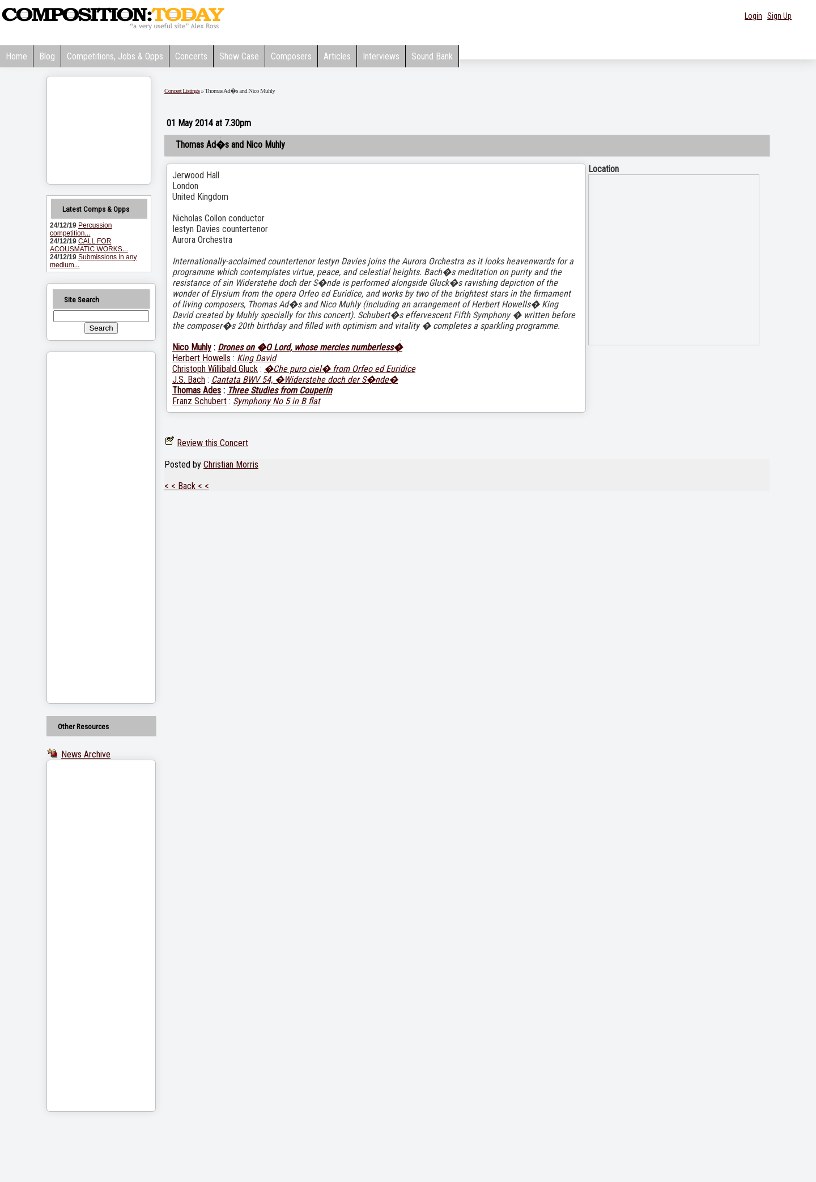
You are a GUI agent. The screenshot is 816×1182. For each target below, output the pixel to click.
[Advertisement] (87, 527)
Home (16, 56)
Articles (337, 56)
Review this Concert (212, 443)
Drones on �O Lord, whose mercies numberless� (310, 347)
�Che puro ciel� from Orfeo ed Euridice (339, 368)
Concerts (191, 56)
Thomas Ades (196, 390)
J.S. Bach (188, 379)
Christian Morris (230, 464)
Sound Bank (432, 56)
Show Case (239, 56)
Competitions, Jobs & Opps (115, 56)
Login (753, 15)
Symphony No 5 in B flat (276, 401)
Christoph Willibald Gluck (215, 368)
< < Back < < (186, 486)
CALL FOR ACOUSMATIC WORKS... (89, 245)
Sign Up (779, 15)
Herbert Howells (201, 358)
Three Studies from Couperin (279, 390)
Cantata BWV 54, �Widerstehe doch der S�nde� (304, 379)
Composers (291, 56)
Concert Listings (181, 90)
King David (256, 358)
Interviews (381, 56)
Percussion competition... (81, 229)
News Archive (85, 754)
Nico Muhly (191, 347)
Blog (47, 56)
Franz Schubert (199, 401)
